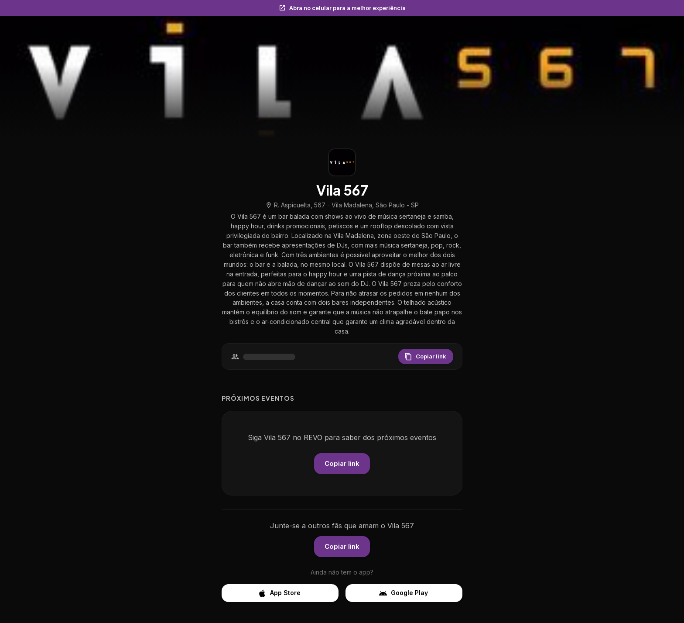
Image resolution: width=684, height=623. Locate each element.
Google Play (403, 593)
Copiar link (425, 356)
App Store (280, 593)
